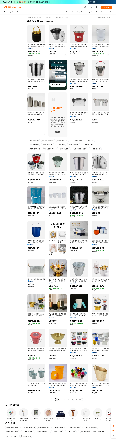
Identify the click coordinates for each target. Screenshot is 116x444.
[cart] (91, 7)
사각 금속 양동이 (62, 140)
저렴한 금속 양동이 (12, 432)
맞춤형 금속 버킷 (95, 149)
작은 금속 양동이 (88, 144)
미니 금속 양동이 (73, 144)
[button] (113, 435)
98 (80, 399)
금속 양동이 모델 (98, 432)
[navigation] (14, 209)
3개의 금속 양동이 (48, 140)
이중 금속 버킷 (70, 432)
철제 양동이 (61, 144)
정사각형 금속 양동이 (79, 149)
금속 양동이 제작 (58, 427)
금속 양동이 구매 (48, 149)
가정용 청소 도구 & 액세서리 (53, 17)
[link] (113, 425)
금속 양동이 (90, 140)
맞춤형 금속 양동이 (34, 149)
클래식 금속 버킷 (47, 144)
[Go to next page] (84, 399)
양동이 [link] (66, 17)
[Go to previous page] (53, 399)
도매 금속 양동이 (77, 140)
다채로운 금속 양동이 (73, 427)
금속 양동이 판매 (84, 432)
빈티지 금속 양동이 (64, 149)
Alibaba (29, 17)
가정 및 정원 (38, 17)
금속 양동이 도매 (33, 140)
